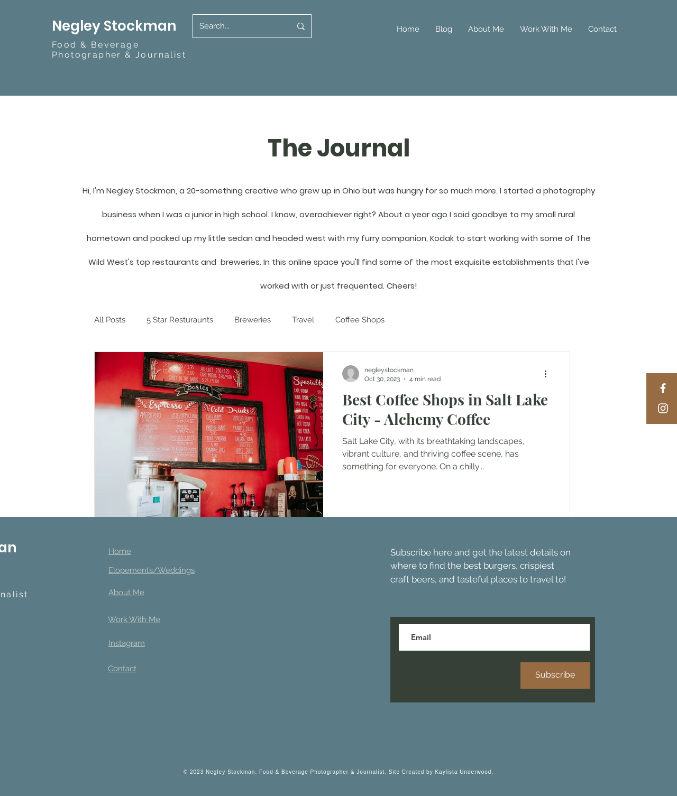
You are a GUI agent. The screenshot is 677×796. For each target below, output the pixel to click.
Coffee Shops (360, 320)
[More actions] (549, 373)
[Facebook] (663, 388)
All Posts (109, 320)
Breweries (252, 320)
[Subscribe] (555, 675)
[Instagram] (663, 408)
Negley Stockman (116, 25)
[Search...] (237, 26)
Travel (303, 320)
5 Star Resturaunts (180, 320)
